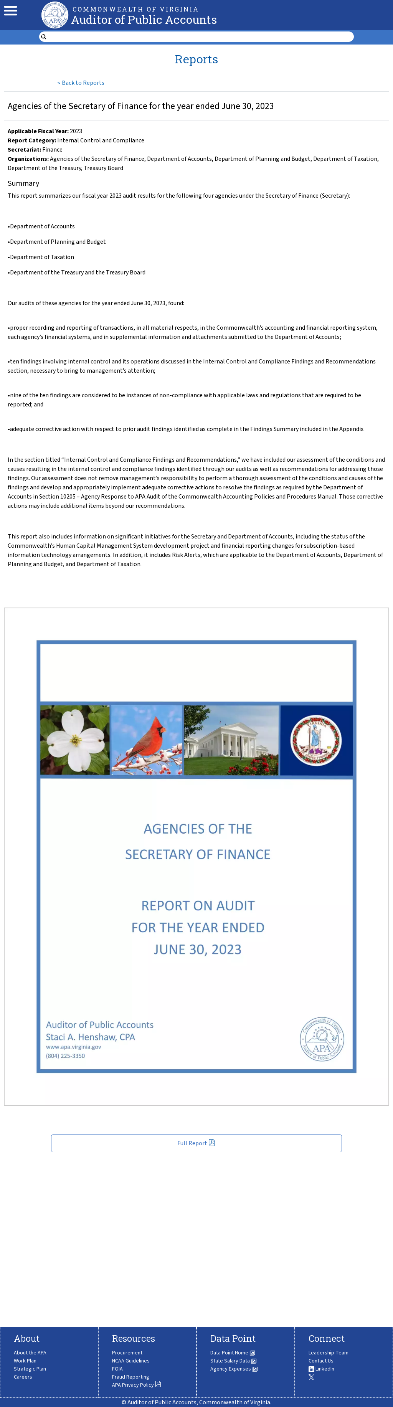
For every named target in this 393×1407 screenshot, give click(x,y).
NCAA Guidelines (131, 1361)
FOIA (117, 1369)
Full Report (196, 1143)
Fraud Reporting (130, 1377)
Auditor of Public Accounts (144, 19)
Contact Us (321, 1361)
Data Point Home (232, 1353)
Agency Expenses (234, 1369)
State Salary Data (233, 1361)
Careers (23, 1377)
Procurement (127, 1353)
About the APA (30, 1353)
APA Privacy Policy (136, 1385)
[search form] (201, 36)
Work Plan (25, 1361)
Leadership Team (328, 1353)
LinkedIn (321, 1369)
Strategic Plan (30, 1369)
